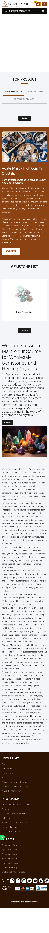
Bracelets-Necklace (11, 863)
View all (25, 118)
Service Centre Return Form (14, 822)
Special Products (24, 99)
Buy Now (7, 422)
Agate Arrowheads (10, 849)
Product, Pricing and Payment (15, 813)
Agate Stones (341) (24, 312)
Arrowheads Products (11, 845)
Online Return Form (10, 827)
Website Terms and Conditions (15, 782)
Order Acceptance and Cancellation (18, 805)
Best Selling (35, 91)
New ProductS (13, 91)
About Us (6, 764)
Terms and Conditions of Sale (15, 786)
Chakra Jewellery (9, 867)
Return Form (7, 818)
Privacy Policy (8, 773)
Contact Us (7, 768)
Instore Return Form (11, 831)
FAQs (4, 777)
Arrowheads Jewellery (12, 854)
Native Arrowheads (10, 858)
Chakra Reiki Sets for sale (13, 872)
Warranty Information (11, 791)
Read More (11, 251)
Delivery (5, 809)
